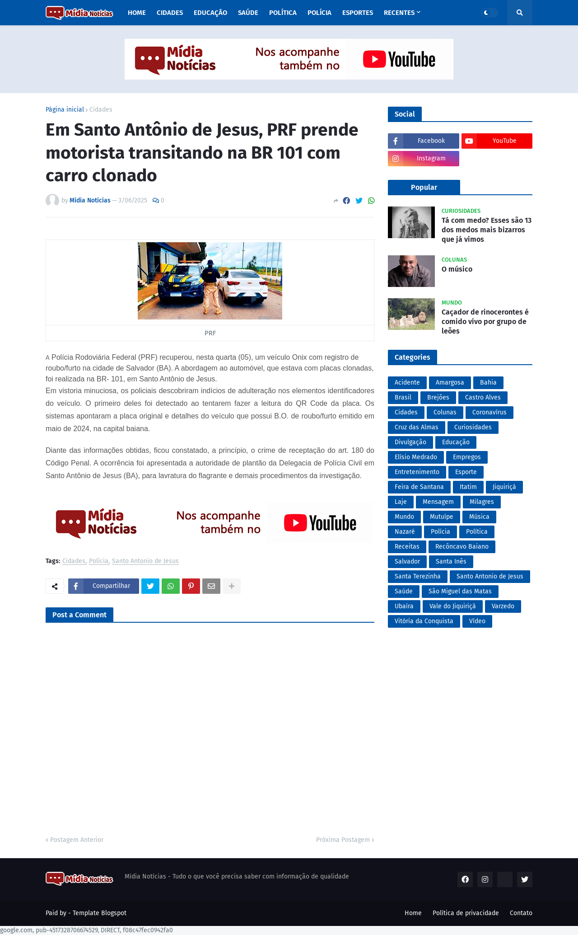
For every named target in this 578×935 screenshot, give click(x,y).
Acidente (407, 382)
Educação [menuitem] (210, 13)
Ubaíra (404, 606)
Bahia (488, 382)
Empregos (467, 457)
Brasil (403, 397)
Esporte (466, 472)
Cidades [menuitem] (170, 13)
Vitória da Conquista (424, 621)
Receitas (407, 546)
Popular (424, 187)
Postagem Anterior (76, 840)
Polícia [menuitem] (319, 13)
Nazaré (405, 532)
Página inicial (65, 110)
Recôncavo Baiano (462, 546)
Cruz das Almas (416, 427)
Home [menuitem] (137, 13)
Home (413, 913)
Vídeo (477, 621)
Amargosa (450, 382)
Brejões (438, 397)
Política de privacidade (466, 913)
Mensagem (438, 502)
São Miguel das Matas (460, 591)
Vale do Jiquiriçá (452, 606)
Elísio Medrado (416, 457)
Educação (456, 442)
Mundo (404, 517)
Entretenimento (417, 472)
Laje (401, 502)
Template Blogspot (99, 913)
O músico (457, 269)
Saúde (404, 591)
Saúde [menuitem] (248, 13)
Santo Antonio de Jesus (145, 561)
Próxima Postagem (343, 840)
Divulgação (410, 442)
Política (477, 532)
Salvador (407, 561)
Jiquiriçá (504, 487)
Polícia (98, 561)
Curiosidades (473, 427)
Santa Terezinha (418, 576)
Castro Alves (483, 397)
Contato (521, 913)
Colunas (445, 412)
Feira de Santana (419, 487)
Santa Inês (451, 561)
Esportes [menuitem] (357, 13)
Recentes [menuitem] (399, 13)
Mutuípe (441, 517)
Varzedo (503, 606)
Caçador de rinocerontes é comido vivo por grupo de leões (485, 321)
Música (479, 517)
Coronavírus (489, 412)
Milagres (482, 502)
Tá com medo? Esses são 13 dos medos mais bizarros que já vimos (486, 230)
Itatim (468, 487)
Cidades (100, 110)
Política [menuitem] (283, 13)
